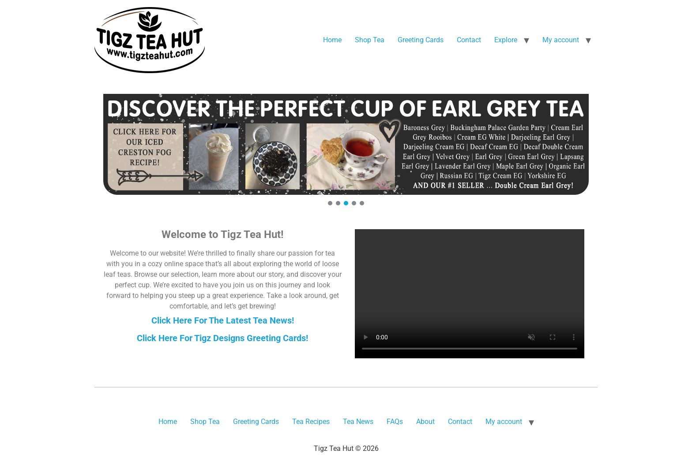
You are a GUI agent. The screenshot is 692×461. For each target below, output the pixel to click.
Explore (505, 40)
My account (560, 40)
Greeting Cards (421, 40)
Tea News (358, 421)
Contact (469, 40)
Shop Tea (369, 40)
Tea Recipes (311, 421)
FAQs (395, 421)
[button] (346, 144)
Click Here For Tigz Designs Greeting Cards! (222, 338)
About (425, 421)
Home (332, 40)
